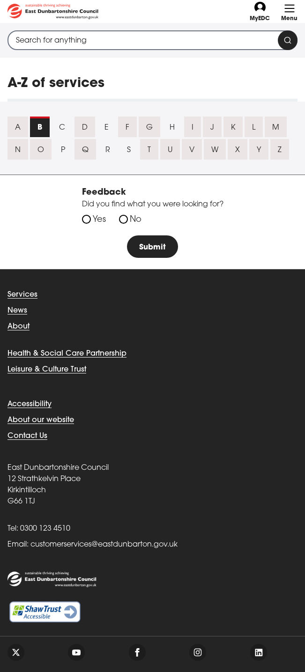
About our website (40, 420)
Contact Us (27, 436)
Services (22, 295)
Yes (99, 219)
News (17, 310)
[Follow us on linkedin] (258, 652)
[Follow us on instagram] (197, 652)
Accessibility (29, 404)
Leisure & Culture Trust (46, 369)
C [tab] (62, 127)
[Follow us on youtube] (76, 652)
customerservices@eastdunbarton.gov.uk (104, 544)
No (135, 219)
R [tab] (107, 150)
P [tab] (63, 150)
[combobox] (152, 40)
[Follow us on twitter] (15, 652)
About (18, 326)
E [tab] (106, 127)
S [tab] (129, 150)
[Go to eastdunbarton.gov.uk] (52, 11)
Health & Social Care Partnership (66, 354)
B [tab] (39, 127)
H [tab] (172, 127)
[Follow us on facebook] (137, 652)
